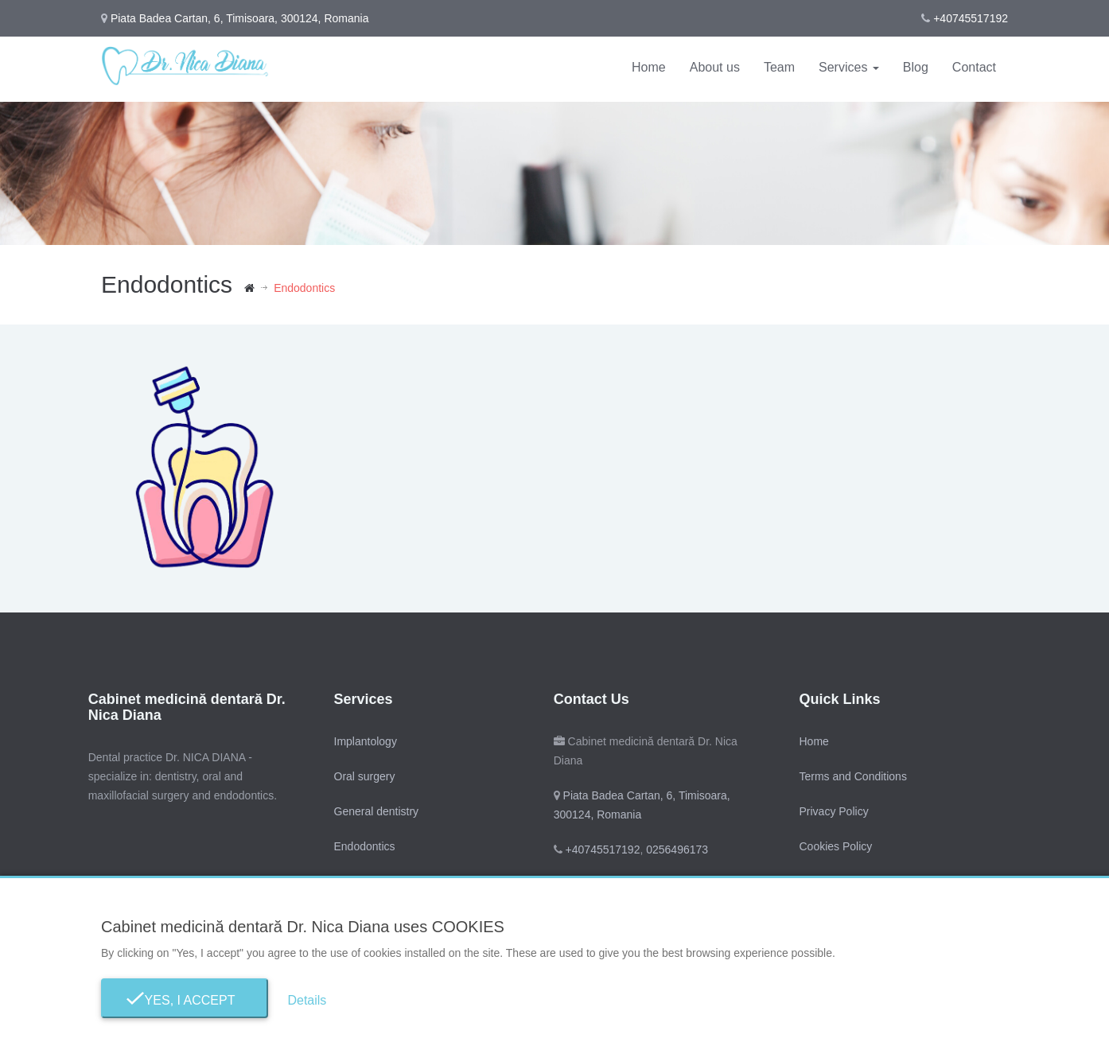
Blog (915, 67)
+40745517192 (970, 18)
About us (715, 67)
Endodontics (364, 846)
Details (306, 1000)
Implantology (364, 741)
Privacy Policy (833, 811)
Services (849, 67)
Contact (974, 67)
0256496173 (675, 849)
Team (779, 67)
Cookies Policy (835, 846)
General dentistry (375, 811)
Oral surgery (364, 776)
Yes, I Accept (184, 1000)
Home (649, 67)
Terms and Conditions (852, 776)
